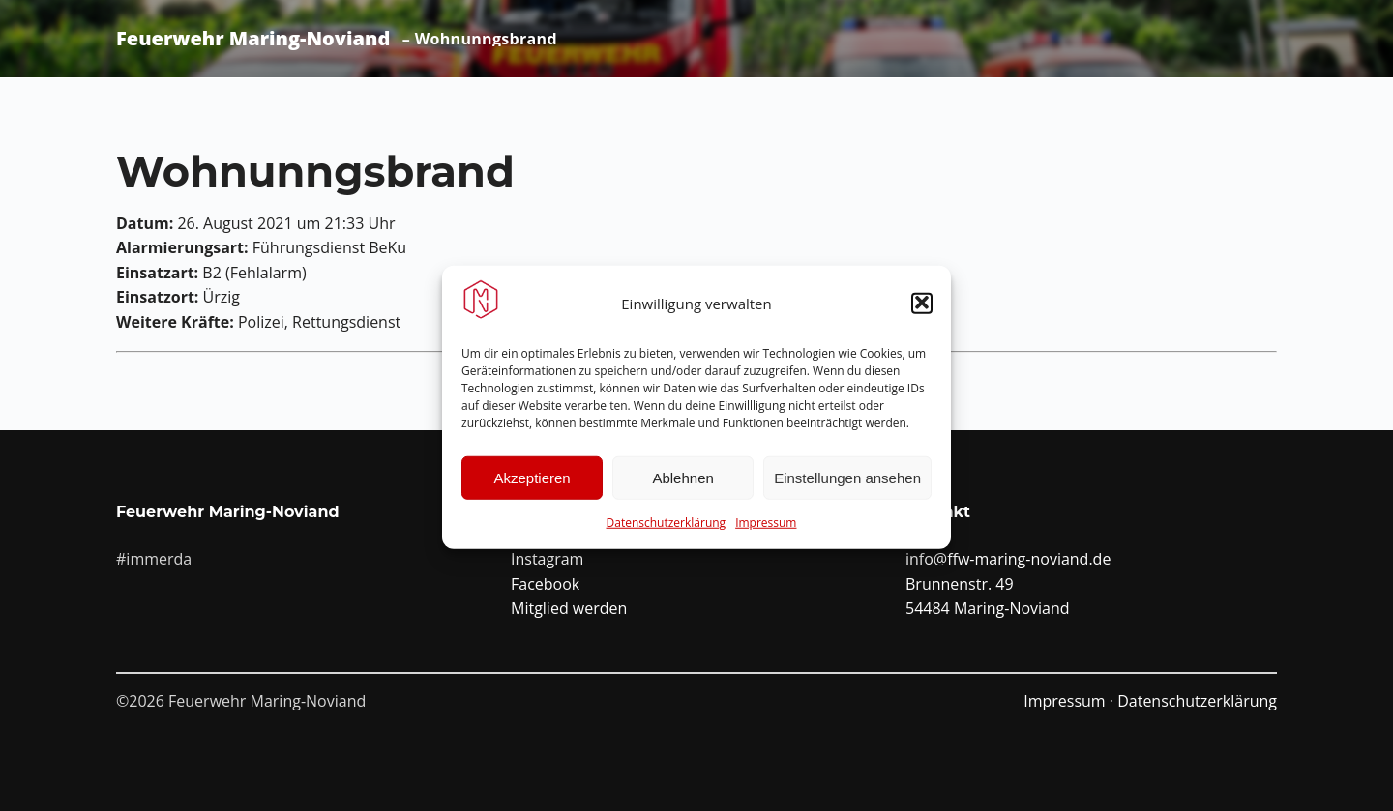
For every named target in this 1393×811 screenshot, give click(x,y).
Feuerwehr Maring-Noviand (253, 38)
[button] (922, 308)
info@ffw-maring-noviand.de (1008, 558)
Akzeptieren (531, 483)
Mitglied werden (569, 608)
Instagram (547, 558)
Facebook (545, 583)
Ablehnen (682, 483)
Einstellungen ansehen (847, 483)
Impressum (765, 528)
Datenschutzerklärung (666, 528)
